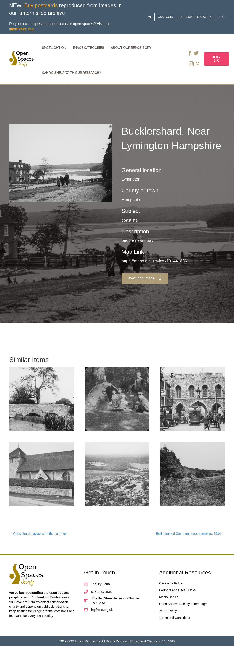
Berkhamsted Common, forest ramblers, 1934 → (190, 533)
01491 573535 (101, 592)
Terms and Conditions (174, 618)
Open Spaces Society (196, 16)
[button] (145, 278)
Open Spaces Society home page (183, 604)
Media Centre (168, 597)
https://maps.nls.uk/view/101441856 (154, 261)
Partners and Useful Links (177, 590)
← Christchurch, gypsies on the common (38, 533)
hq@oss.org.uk (102, 610)
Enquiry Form (100, 584)
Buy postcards (41, 5)
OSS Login (165, 16)
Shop (222, 16)
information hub (21, 29)
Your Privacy (168, 611)
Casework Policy (171, 583)
